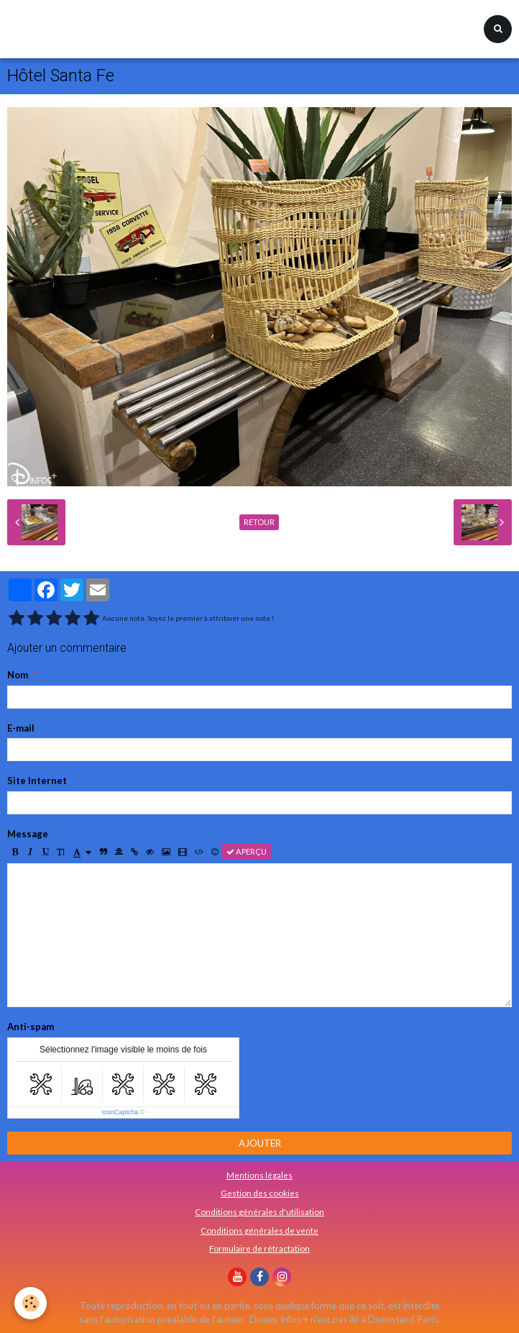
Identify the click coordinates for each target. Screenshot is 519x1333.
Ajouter (260, 1143)
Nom (17, 675)
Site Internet (37, 780)
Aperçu (246, 851)
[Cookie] (30, 1303)
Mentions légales (259, 1175)
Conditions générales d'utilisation (259, 1211)
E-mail (21, 728)
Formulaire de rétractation (259, 1248)
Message (27, 834)
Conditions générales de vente (259, 1230)
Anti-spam (30, 1026)
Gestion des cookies (260, 1193)
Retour (259, 522)
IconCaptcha (120, 1112)
